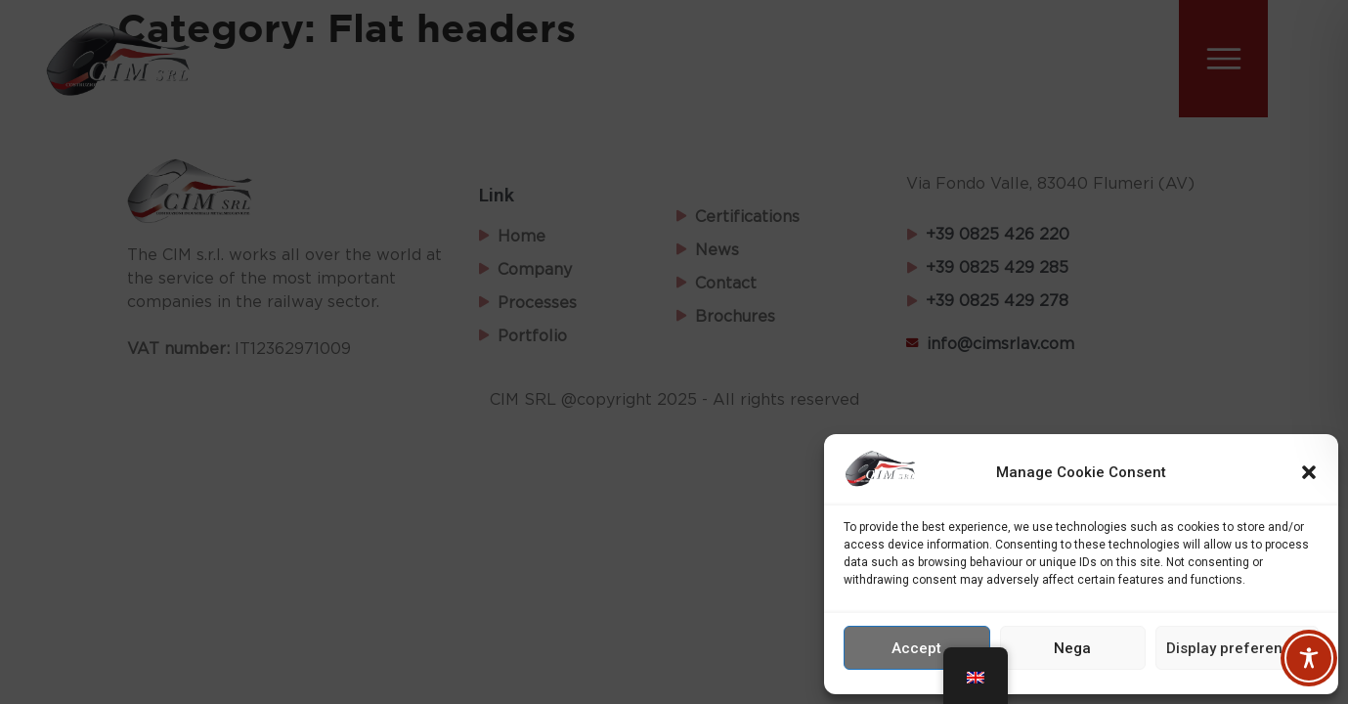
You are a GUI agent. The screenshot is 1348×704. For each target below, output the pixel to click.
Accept (916, 648)
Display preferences (1237, 648)
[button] (1309, 472)
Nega (1072, 648)
